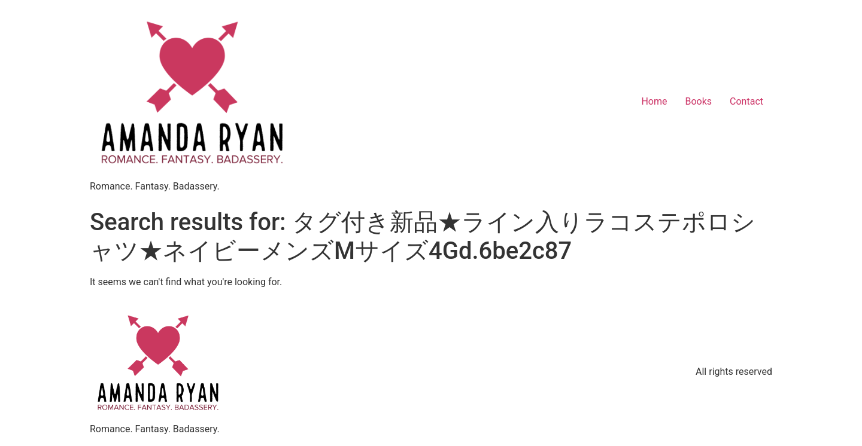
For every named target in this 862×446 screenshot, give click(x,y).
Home (654, 101)
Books (698, 101)
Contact (746, 101)
